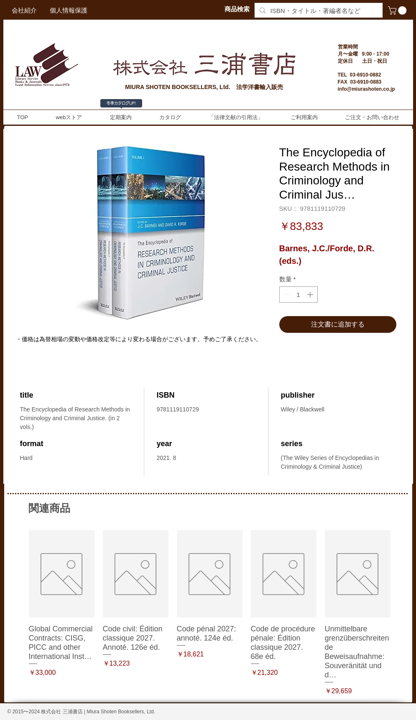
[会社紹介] (24, 10)
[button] (398, 10)
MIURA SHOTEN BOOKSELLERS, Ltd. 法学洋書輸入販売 (204, 87)
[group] (210, 613)
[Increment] (310, 294)
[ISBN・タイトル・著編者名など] (318, 10)
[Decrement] (286, 294)
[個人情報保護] (68, 10)
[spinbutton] (298, 294)
